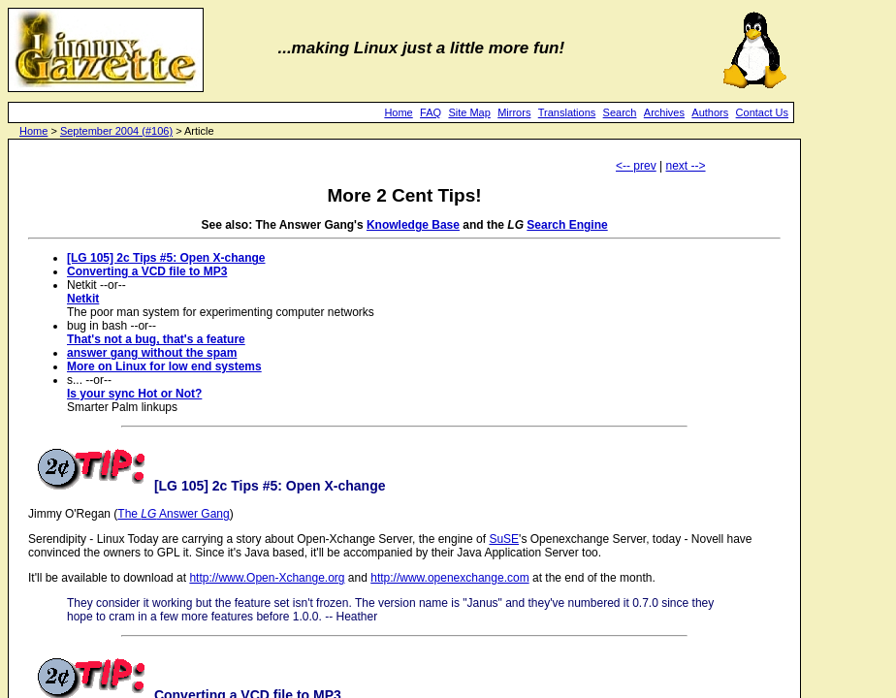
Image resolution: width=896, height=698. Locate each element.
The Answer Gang (173, 514)
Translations (567, 112)
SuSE (504, 539)
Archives (664, 112)
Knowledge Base (413, 225)
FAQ (430, 112)
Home (398, 112)
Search (620, 112)
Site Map (469, 112)
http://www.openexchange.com (449, 578)
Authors (709, 112)
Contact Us (762, 112)
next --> (686, 166)
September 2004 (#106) (116, 131)
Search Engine (567, 225)
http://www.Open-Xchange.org (266, 578)
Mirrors (513, 112)
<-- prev (636, 166)
